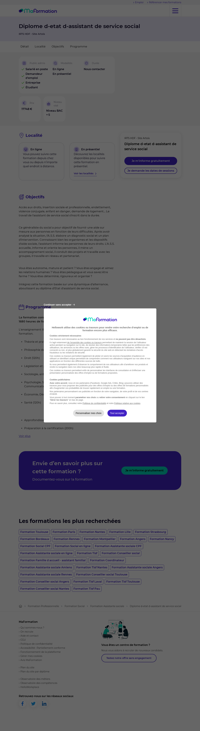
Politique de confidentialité (94, 403)
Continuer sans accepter (59, 304)
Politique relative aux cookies (127, 403)
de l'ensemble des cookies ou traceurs (84, 342)
